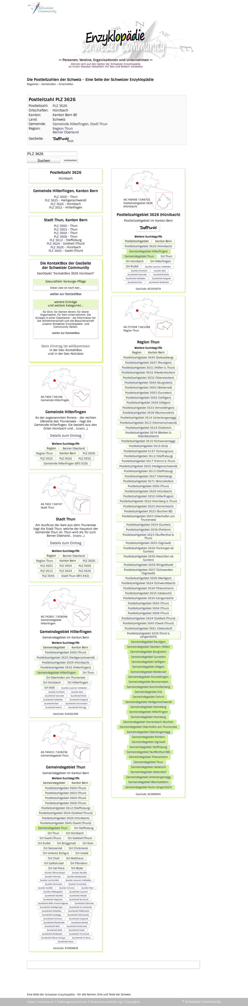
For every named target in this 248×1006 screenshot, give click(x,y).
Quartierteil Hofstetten (53, 699)
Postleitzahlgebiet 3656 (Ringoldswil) (148, 565)
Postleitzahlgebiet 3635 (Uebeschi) (148, 593)
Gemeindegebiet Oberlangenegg (148, 732)
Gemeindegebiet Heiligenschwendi (148, 702)
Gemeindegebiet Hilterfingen (56, 672)
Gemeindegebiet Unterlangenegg (148, 777)
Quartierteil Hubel (77, 930)
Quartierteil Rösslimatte (54, 922)
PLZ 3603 (60, 229)
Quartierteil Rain (51, 703)
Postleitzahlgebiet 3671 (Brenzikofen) (148, 481)
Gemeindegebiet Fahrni (148, 697)
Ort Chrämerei (78, 848)
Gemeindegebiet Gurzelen (148, 657)
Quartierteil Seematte (54, 696)
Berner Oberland (66, 132)
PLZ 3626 (60, 106)
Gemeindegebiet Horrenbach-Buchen (148, 722)
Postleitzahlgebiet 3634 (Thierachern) (148, 588)
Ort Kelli (49, 687)
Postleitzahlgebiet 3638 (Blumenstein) (148, 412)
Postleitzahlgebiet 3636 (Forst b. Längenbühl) (148, 634)
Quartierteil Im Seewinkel (80, 907)
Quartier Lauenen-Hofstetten (74, 688)
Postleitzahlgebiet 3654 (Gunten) (148, 524)
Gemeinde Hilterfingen (70, 124)
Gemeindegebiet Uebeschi (148, 767)
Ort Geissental (52, 848)
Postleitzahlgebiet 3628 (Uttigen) (148, 402)
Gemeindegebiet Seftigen (148, 662)
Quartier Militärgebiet (52, 892)
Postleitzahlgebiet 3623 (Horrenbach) (148, 506)
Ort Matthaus (74, 858)
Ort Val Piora (56, 868)
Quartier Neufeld (79, 872)
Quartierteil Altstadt (78, 895)
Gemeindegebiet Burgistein (148, 651)
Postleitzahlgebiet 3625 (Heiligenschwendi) (66, 657)
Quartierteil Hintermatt (77, 926)
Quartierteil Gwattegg (51, 915)
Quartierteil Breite (78, 696)
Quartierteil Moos (65, 941)
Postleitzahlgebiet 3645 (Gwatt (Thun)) (65, 823)
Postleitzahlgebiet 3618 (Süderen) (148, 427)
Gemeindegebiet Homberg (148, 717)
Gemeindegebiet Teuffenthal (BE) (148, 752)
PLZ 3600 (60, 197)
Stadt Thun (98, 124)
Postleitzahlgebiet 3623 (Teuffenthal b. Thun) (148, 536)
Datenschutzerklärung (106, 1002)
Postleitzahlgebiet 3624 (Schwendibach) (148, 583)
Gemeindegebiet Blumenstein (148, 682)
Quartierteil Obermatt (84, 903)
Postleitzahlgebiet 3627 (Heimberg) (148, 476)
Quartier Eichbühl (56, 692)
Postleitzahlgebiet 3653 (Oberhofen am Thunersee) (148, 517)
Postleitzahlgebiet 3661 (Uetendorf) (148, 628)
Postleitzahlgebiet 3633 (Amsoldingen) (148, 408)
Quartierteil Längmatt (78, 918)
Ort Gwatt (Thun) (50, 838)
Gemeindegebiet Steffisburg (148, 747)
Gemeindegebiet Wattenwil (148, 672)
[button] (43, 160)
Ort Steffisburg (84, 828)
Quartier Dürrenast (53, 884)
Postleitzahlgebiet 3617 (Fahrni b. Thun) (148, 461)
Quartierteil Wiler (52, 926)
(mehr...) (82, 428)
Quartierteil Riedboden (52, 934)
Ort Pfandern (78, 863)
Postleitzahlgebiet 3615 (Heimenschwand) (148, 423)
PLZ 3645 (55, 251)
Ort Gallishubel (54, 863)
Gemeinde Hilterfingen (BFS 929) (66, 463)
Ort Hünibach (52, 682)
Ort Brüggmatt (66, 843)
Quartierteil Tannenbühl (76, 703)
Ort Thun (88, 672)
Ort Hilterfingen (77, 682)
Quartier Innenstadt (77, 884)
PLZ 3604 (60, 233)
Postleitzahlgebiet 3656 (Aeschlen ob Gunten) (148, 558)
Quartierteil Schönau (52, 918)
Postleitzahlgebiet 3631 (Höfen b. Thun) (148, 367)
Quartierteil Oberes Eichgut (53, 938)
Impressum (46, 1002)
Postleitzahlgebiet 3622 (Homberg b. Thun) (148, 501)
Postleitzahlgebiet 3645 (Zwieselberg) (148, 357)
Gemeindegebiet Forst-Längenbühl (148, 787)
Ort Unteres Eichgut (56, 853)
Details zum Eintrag (65, 435)
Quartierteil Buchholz (78, 899)
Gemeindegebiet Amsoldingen (148, 677)
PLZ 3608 (60, 236)
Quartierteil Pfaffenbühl (78, 911)
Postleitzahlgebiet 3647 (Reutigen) (148, 362)
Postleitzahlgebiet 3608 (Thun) (65, 803)
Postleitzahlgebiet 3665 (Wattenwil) (148, 387)
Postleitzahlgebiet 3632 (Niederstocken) (148, 372)
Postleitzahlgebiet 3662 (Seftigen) (148, 397)
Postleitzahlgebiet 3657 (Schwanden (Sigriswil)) (148, 571)
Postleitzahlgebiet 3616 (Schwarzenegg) (148, 441)
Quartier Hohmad (52, 876)
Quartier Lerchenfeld (49, 880)
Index (31, 1002)
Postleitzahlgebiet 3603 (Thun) (65, 793)
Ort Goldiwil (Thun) (80, 838)
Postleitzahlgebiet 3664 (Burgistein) (148, 382)
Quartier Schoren (67, 888)
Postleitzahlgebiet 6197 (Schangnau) (148, 451)
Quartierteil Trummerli (79, 934)
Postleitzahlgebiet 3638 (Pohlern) (148, 529)
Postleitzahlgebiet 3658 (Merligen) (148, 578)
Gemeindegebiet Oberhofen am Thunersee (148, 727)
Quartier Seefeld (45, 888)
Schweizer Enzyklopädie (60, 994)
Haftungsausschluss (72, 1002)
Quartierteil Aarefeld (54, 895)
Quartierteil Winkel (79, 922)
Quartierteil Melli (54, 930)
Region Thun (63, 128)
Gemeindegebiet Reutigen (148, 642)
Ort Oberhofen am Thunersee (65, 677)
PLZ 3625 (51, 200)
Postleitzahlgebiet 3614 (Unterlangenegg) (148, 417)
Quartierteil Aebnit (53, 707)
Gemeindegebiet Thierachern (148, 757)
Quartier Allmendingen (54, 872)
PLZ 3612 (56, 240)
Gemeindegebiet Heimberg (148, 707)
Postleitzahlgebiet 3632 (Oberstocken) (148, 377)
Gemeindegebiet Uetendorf (148, 772)
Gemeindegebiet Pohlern (148, 737)
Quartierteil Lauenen (78, 892)
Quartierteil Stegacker (52, 899)
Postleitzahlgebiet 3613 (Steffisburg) (148, 471)
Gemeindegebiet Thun (52, 828)
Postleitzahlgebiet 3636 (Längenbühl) (148, 598)
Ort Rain (87, 843)
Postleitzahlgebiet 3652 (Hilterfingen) (65, 667)
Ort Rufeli (44, 843)
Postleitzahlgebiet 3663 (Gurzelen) (148, 392)
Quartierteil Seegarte (78, 699)
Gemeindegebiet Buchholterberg (148, 687)
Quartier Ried (77, 692)
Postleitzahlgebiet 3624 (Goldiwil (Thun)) (66, 813)
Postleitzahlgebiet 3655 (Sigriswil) (148, 543)
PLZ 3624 (53, 243)
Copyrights (132, 1002)
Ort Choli (53, 858)
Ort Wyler (77, 868)
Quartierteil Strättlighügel (51, 907)
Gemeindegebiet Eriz (148, 692)
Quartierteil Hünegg (77, 707)
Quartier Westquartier (76, 876)
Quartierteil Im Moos (81, 938)
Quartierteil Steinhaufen (78, 915)
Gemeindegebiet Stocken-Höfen (148, 647)
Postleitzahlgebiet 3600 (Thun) (65, 652)
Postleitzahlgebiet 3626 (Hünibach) (65, 662)
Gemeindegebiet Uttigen (148, 667)
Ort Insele (81, 853)
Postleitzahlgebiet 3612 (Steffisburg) (65, 808)
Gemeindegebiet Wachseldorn (148, 782)
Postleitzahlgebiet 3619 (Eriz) (148, 446)
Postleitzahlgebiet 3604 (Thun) (65, 798)
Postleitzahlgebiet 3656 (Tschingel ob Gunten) (148, 549)
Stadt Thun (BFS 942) (75, 576)
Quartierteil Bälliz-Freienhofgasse (53, 903)
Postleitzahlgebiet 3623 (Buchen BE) (148, 511)
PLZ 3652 (55, 207)
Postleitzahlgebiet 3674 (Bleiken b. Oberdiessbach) (148, 434)
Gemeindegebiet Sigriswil (148, 742)
